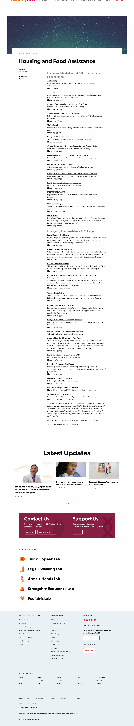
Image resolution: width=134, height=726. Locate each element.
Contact (107, 12)
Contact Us (30, 532)
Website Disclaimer (41, 698)
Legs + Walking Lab (40, 569)
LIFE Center (54, 648)
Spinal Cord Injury (24, 623)
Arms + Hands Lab (39, 578)
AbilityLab (23, 9)
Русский (40, 680)
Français (59, 683)
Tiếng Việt (99, 680)
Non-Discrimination (76, 698)
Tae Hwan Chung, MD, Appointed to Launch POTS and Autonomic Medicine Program (33, 490)
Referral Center (55, 641)
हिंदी (39, 683)
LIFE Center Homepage (24, 54)
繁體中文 (60, 677)
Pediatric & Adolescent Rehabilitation (29, 630)
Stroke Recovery (23, 620)
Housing (35, 54)
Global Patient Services (57, 655)
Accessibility (62, 698)
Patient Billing (55, 634)
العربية (20, 680)
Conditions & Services (60, 12)
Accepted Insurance (57, 627)
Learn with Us (55, 644)
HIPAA (53, 698)
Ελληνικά (79, 683)
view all (67, 503)
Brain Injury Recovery (25, 627)
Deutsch (98, 683)
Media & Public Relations (58, 623)
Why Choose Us (44, 12)
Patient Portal (105, 3)
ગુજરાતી (59, 680)
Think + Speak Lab (39, 559)
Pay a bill (119, 3)
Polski (39, 677)
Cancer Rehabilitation (25, 634)
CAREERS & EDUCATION (88, 12)
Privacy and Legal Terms (25, 698)
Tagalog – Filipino (100, 677)
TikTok (95, 620)
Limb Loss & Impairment (25, 637)
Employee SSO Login (57, 658)
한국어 (79, 677)
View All (21, 644)
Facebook (84, 620)
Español (21, 677)
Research (74, 12)
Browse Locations (91, 638)
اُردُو (78, 680)
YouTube (87, 620)
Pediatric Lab (35, 598)
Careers (53, 637)
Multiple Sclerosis (24, 641)
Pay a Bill (53, 630)
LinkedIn (89, 620)
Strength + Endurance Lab (46, 588)
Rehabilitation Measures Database (60, 651)
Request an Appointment (47, 532)
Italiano (21, 683)
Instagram (92, 620)
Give (99, 12)
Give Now (78, 532)
